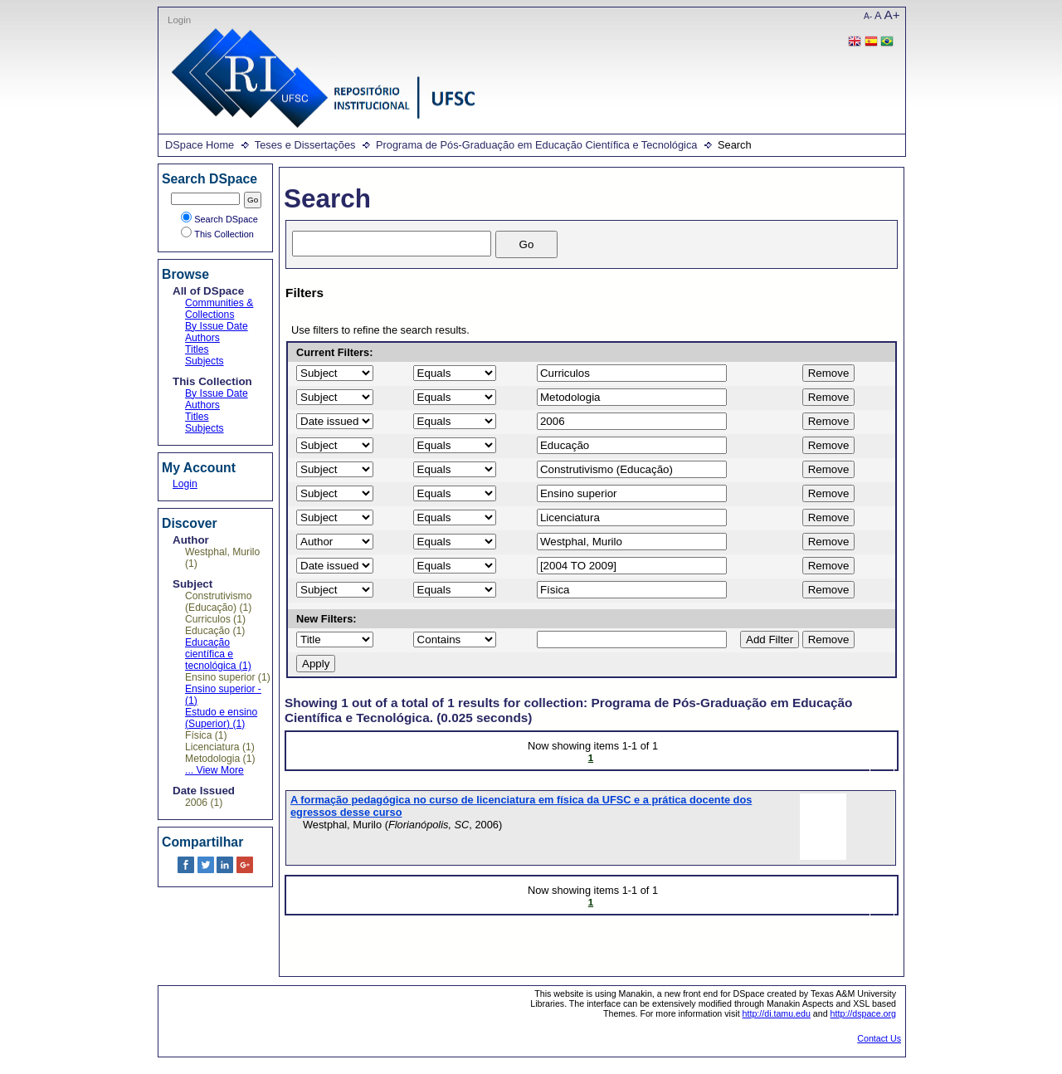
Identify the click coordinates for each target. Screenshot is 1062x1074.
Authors (202, 338)
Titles (197, 349)
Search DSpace (219, 219)
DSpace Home (199, 145)
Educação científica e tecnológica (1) (218, 654)
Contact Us (879, 1038)
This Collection (217, 234)
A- (868, 16)
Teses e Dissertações (305, 145)
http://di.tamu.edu (777, 1013)
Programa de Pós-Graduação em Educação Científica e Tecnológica (536, 145)
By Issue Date (216, 326)
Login (179, 20)
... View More (214, 770)
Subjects (204, 361)
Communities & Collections (219, 308)
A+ (892, 14)
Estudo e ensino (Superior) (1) (221, 718)
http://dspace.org (863, 1013)
